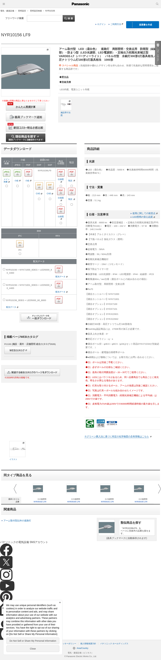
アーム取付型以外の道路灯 (17, 520)
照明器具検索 (36, 11)
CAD (39, 193)
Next (159, 488)
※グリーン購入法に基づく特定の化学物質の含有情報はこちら (116, 436)
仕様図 (61, 180)
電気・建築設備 (7, 11)
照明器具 (22, 11)
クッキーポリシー (68, 643)
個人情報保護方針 (88, 643)
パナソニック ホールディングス (114, 643)
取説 (71, 180)
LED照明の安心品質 (143, 217)
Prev (15, 488)
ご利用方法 (116, 24)
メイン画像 (7, 180)
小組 (17, 180)
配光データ (62, 276)
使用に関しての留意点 (145, 213)
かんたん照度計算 (21, 105)
